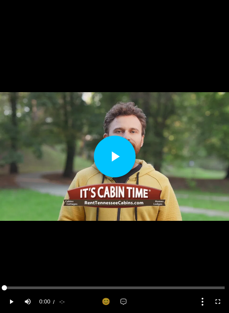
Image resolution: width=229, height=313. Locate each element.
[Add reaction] (106, 301)
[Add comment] (123, 302)
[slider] (114, 287)
